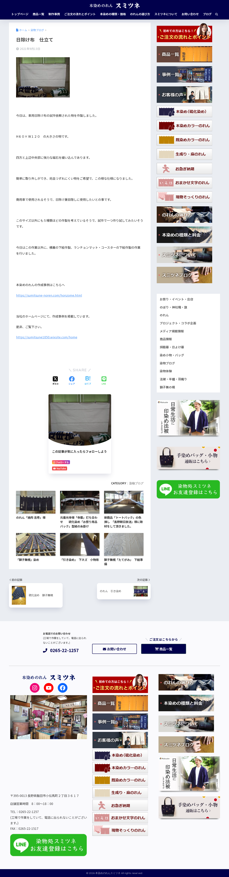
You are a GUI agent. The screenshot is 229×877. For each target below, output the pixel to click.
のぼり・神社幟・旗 (173, 307)
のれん (164, 315)
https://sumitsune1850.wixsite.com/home (46, 337)
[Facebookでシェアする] (72, 381)
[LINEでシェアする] (103, 381)
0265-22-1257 (61, 650)
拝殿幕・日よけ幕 (172, 347)
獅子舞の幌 (167, 387)
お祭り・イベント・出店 (176, 299)
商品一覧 (163, 649)
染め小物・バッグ (172, 355)
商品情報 (166, 339)
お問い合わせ (114, 649)
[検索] (215, 13)
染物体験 (166, 371)
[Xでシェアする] (55, 381)
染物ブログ (136, 483)
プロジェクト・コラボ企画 (178, 323)
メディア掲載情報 (172, 331)
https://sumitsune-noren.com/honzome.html (49, 295)
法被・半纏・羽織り (173, 379)
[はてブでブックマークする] (88, 381)
